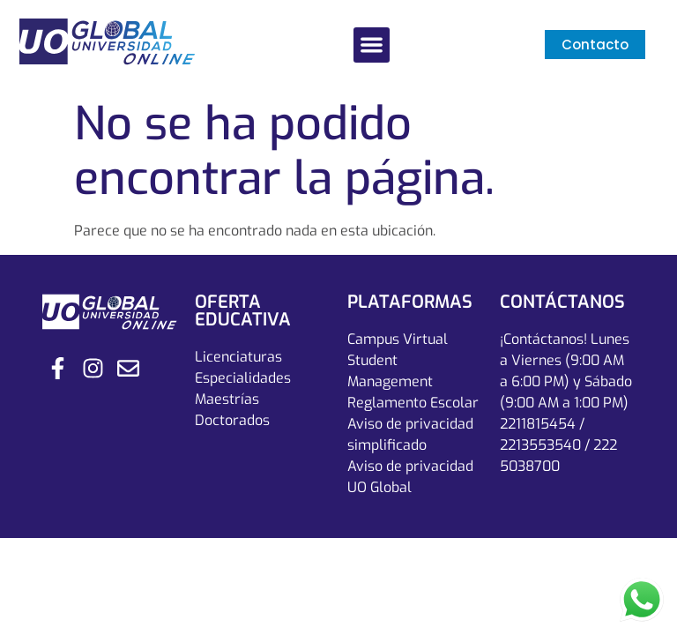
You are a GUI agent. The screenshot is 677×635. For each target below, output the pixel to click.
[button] (371, 45)
